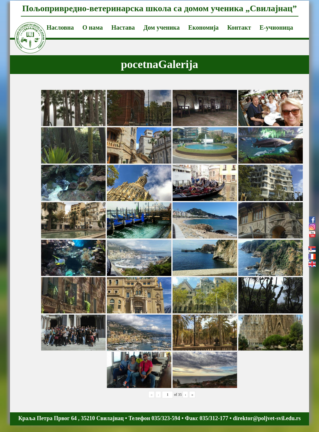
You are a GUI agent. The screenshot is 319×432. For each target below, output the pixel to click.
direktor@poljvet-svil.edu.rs (267, 418)
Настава (123, 27)
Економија (203, 27)
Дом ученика (161, 27)
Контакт (239, 27)
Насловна (60, 27)
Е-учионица (276, 27)
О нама (92, 27)
